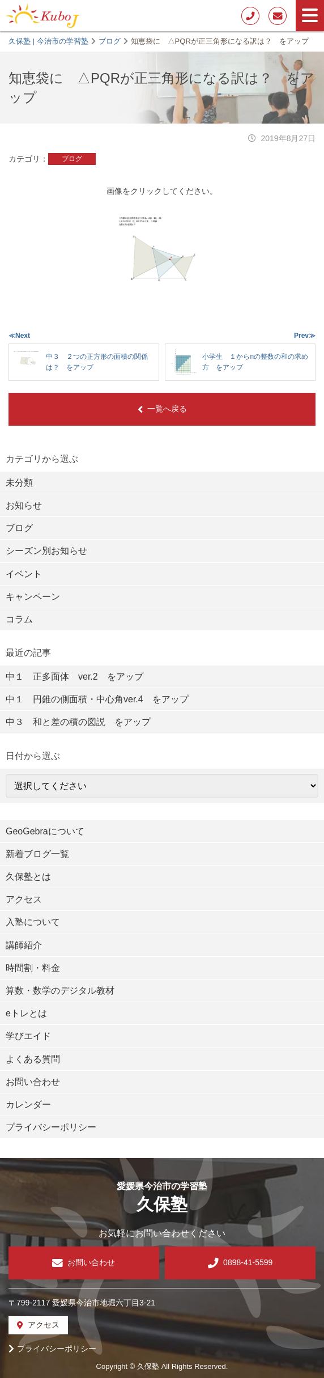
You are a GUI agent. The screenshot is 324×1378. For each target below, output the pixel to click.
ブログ (72, 159)
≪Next (19, 336)
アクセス (24, 899)
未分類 (19, 482)
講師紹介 (24, 945)
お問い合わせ (33, 1082)
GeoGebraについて (45, 831)
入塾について (33, 922)
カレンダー (28, 1104)
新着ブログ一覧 (37, 854)
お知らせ (24, 505)
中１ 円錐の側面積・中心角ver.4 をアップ (97, 699)
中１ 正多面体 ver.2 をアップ (74, 676)
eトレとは (26, 1013)
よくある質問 (33, 1059)
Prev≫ (305, 336)
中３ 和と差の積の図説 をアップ (78, 722)
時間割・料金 (33, 968)
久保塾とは (28, 876)
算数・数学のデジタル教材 (60, 990)
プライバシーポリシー (51, 1127)
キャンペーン (33, 596)
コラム (19, 619)
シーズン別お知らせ (46, 551)
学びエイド (28, 1036)
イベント (24, 574)
